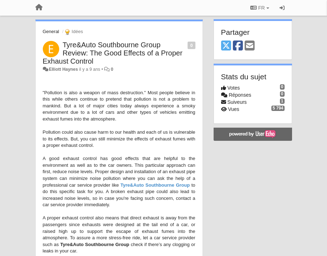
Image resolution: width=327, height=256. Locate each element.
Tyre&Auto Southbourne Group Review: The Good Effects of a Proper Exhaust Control (113, 53)
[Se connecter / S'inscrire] (282, 8)
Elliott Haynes (63, 69)
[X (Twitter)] (226, 46)
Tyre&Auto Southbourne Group (155, 185)
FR (259, 8)
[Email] (250, 46)
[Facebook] (238, 46)
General (51, 31)
